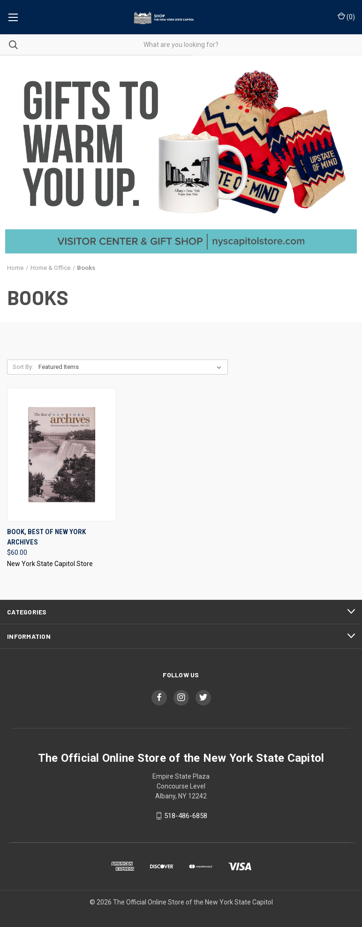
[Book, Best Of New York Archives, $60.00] (61, 455)
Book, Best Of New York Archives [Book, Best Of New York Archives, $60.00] (46, 537)
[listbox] (131, 367)
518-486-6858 (185, 816)
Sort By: (23, 366)
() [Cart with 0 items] (346, 16)
